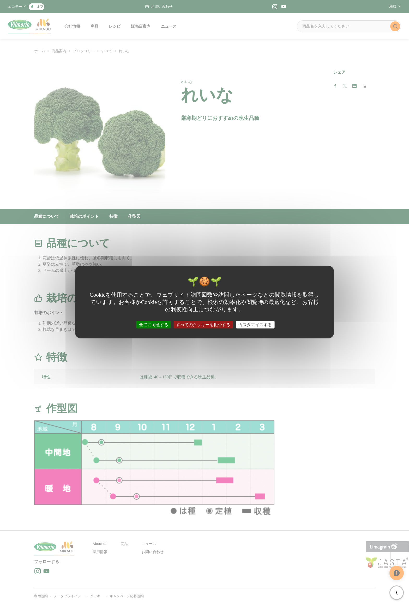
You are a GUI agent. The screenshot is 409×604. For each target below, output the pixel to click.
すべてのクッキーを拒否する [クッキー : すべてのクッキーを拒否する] (203, 324)
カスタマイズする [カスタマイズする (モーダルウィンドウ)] (255, 324)
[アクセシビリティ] (396, 592)
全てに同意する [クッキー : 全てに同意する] (153, 324)
